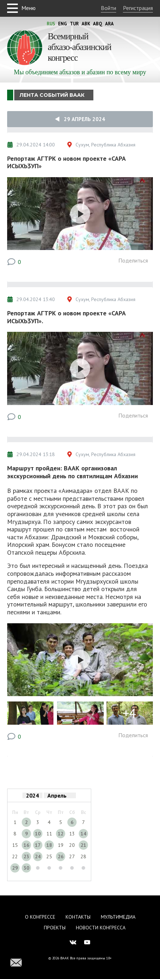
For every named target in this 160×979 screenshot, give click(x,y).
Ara (109, 23)
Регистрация (138, 7)
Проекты (55, 927)
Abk (86, 23)
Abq (97, 23)
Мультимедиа (118, 917)
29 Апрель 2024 (80, 119)
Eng (62, 23)
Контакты (78, 917)
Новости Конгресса (100, 927)
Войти (108, 7)
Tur (74, 23)
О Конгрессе (40, 917)
